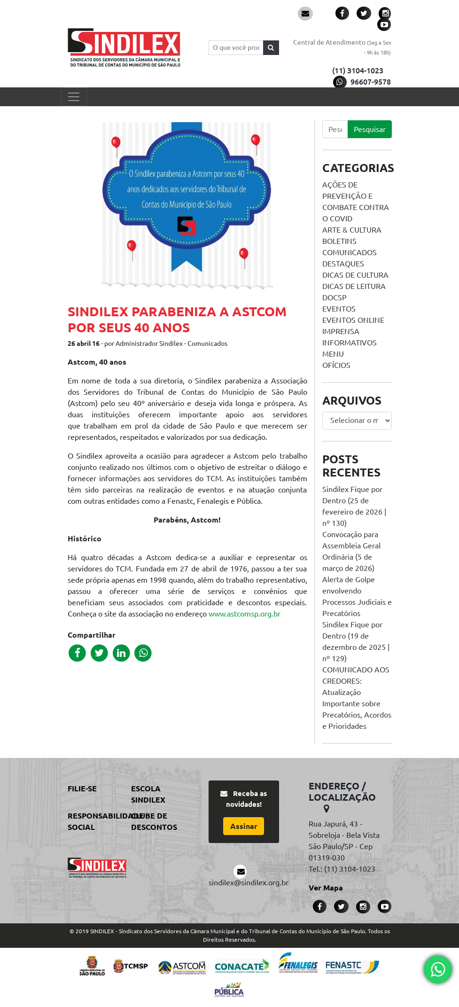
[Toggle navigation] (74, 96)
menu (333, 354)
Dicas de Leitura (354, 286)
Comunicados (349, 252)
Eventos (339, 308)
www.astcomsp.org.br (244, 613)
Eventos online (353, 320)
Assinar (243, 826)
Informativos (349, 342)
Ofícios (336, 365)
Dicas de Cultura (355, 275)
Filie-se (82, 788)
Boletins (339, 241)
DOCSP (334, 297)
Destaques (343, 263)
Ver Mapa (326, 887)
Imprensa (340, 331)
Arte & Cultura (351, 230)
